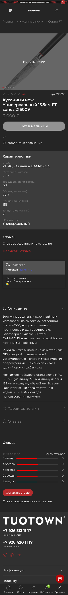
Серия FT (55, 21)
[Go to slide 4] (10, 87)
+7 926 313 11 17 (17, 530)
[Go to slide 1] (2, 87)
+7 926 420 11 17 (18, 542)
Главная (9, 21)
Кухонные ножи (31, 21)
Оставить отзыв (18, 492)
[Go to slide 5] (13, 87)
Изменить (25, 269)
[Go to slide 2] (5, 87)
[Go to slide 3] (8, 87)
